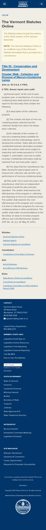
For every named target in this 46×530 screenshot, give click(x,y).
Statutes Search (9, 240)
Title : (19, 67)
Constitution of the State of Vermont (18, 254)
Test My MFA (9, 354)
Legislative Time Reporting (15, 346)
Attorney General (11, 392)
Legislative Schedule (12, 436)
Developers (23, 485)
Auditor (7, 396)
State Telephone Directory (15, 415)
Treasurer (8, 404)
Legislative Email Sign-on (14, 339)
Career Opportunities (13, 460)
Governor (8, 385)
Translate (15, 368)
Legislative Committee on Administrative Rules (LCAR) (20, 287)
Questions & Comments (14, 457)
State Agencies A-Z (12, 411)
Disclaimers (17, 453)
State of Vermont (11, 381)
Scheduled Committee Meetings (17, 433)
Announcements (11, 429)
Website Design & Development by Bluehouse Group (23, 496)
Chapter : (21, 77)
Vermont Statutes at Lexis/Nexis (16, 244)
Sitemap (7, 453)
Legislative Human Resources (16, 343)
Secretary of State (11, 400)
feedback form (17, 480)
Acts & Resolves (10, 264)
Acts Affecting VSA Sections (15, 268)
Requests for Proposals (13, 464)
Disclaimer (8, 371)
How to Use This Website (14, 358)
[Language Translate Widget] (13, 364)
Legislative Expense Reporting (17, 350)
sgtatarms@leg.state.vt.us (16, 318)
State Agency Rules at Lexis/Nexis (17, 278)
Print (5, 15)
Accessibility (30, 464)
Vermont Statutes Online (13, 237)
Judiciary (7, 407)
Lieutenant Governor (12, 388)
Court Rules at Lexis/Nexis (14, 282)
